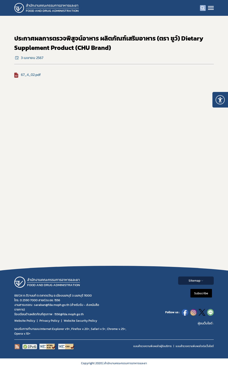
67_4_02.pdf (31, 74)
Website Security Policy (80, 320)
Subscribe (201, 293)
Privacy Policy (49, 320)
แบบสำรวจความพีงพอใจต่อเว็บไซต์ (195, 346)
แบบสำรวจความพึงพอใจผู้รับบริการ (152, 346)
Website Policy (24, 320)
